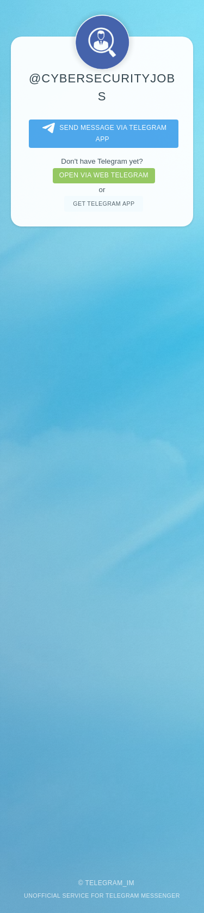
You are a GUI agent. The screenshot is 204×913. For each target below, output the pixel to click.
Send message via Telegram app (102, 133)
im (130, 883)
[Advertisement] (102, 547)
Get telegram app (103, 203)
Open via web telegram (104, 175)
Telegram (103, 883)
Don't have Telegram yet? (102, 161)
